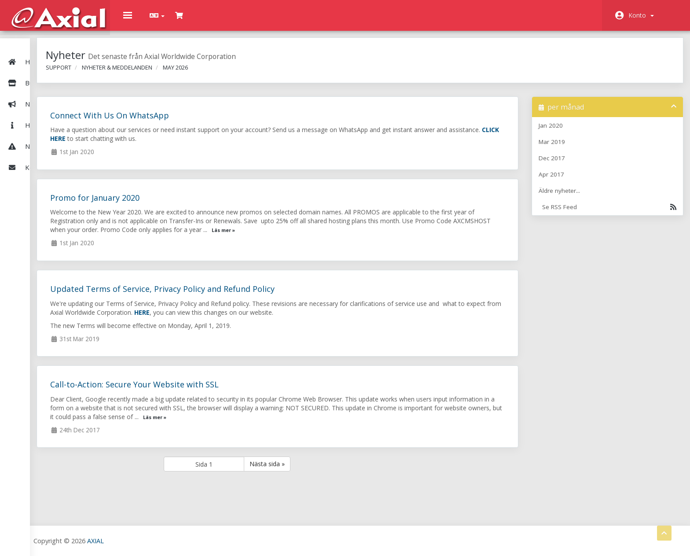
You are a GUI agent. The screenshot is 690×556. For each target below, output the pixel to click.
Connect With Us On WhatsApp (196, 122)
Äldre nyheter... (576, 197)
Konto (641, 15)
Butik (52, 67)
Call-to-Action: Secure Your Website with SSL (221, 391)
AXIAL (185, 540)
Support (145, 74)
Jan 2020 (567, 132)
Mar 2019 (568, 148)
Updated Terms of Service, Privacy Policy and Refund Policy (249, 295)
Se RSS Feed (612, 213)
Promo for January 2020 (181, 204)
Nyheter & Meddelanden (53, 88)
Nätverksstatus (39, 130)
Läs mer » (422, 237)
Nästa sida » (336, 470)
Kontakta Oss (37, 151)
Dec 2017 (568, 165)
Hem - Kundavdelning (48, 45)
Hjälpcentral (34, 109)
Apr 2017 (568, 181)
